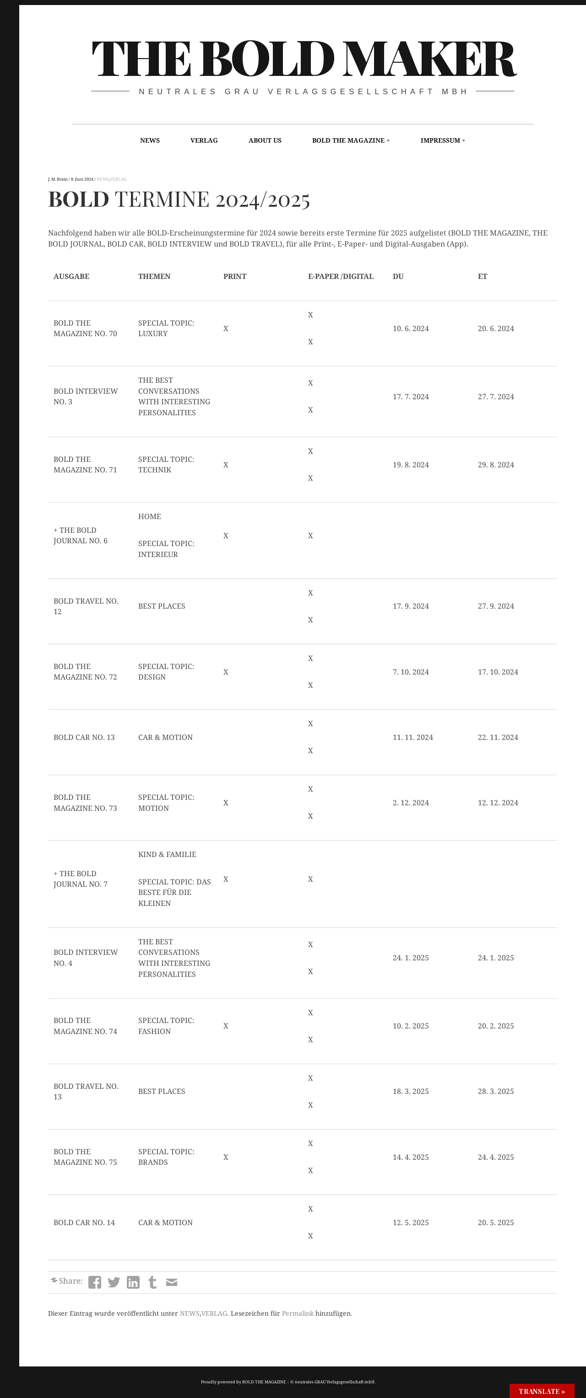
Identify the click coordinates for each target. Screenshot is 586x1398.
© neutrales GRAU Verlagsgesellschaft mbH (332, 1382)
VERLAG (204, 140)
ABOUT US (265, 140)
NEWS (150, 140)
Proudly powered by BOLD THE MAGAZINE (243, 1382)
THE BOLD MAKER (302, 55)
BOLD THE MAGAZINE (348, 140)
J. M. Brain (58, 179)
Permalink (298, 1313)
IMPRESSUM (440, 140)
